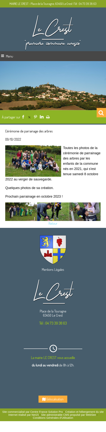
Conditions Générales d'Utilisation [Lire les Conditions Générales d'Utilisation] (53, 417)
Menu (9, 56)
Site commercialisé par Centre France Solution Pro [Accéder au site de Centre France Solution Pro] (32, 411)
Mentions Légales (53, 269)
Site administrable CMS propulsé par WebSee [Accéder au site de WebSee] (68, 414)
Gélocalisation (53, 399)
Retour (52, 223)
